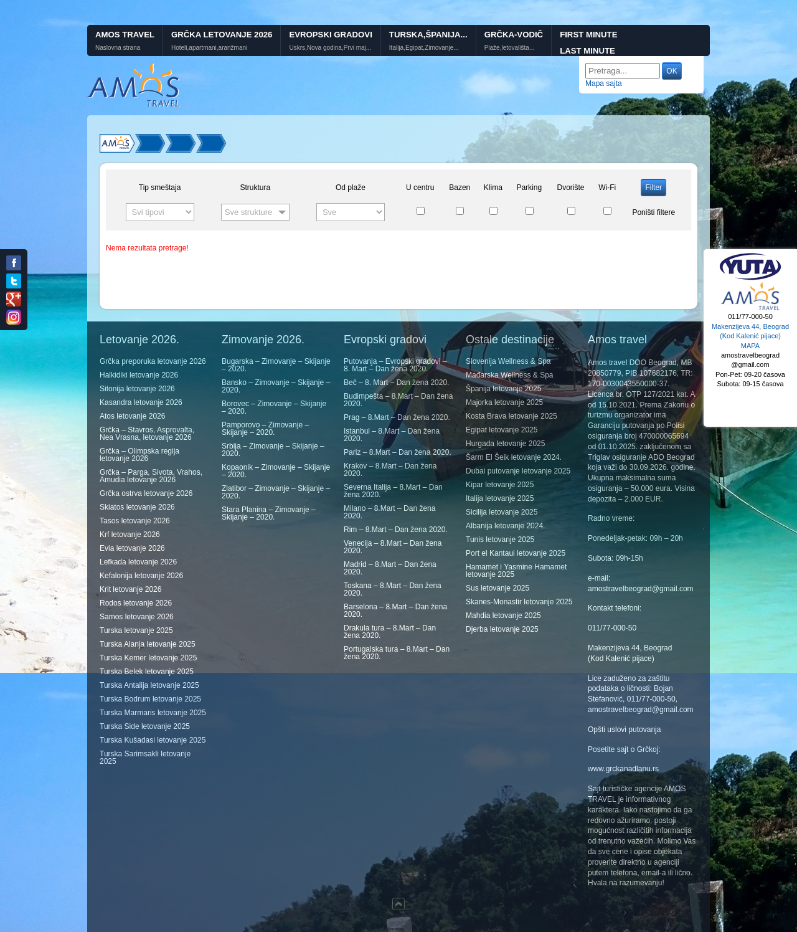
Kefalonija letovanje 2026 (141, 575)
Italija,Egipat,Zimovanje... (424, 48)
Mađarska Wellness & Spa (510, 375)
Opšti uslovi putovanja (624, 729)
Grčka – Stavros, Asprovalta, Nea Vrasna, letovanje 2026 (147, 434)
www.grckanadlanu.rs (623, 768)
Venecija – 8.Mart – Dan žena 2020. (392, 547)
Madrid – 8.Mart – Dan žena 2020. (390, 568)
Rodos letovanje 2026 (136, 603)
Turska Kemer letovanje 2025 (148, 658)
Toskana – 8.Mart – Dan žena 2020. (392, 589)
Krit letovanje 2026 (130, 589)
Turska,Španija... (428, 35)
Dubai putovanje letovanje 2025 (518, 471)
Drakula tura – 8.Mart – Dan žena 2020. (390, 632)
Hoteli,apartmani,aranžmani (209, 48)
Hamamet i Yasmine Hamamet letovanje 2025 (516, 571)
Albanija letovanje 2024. (505, 525)
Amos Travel (124, 35)
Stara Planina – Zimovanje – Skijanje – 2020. (269, 513)
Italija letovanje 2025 (500, 498)
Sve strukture (249, 212)
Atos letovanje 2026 (132, 416)
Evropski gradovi (330, 35)
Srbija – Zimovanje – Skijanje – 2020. (273, 450)
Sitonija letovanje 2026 (137, 388)
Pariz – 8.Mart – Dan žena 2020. (397, 452)
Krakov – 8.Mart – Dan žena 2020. (390, 470)
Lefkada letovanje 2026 (138, 562)
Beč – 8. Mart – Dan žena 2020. (396, 382)
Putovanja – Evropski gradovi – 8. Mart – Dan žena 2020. (395, 365)
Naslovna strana (117, 48)
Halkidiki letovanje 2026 (139, 375)
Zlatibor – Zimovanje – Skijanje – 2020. (276, 492)
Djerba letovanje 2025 (502, 629)
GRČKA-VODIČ (514, 35)
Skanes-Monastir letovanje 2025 (519, 601)
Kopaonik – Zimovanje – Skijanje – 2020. (276, 471)
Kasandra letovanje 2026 (141, 402)
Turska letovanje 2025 (136, 630)
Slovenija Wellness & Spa (508, 361)
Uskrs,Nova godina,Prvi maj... (330, 48)
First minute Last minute (588, 43)
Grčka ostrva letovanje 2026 (146, 493)
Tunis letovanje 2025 (500, 539)
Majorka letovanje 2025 (504, 402)
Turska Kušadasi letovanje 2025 (152, 740)
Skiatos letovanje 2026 (137, 507)
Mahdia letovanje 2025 (503, 615)
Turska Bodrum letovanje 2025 (150, 699)
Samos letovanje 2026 (137, 616)
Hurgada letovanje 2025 (505, 443)
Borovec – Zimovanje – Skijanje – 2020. (274, 407)
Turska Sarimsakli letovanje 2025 (145, 757)
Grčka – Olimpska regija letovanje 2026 (139, 455)
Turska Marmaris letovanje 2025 (153, 712)
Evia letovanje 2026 (132, 548)
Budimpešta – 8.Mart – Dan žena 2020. (398, 400)
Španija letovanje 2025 (503, 388)
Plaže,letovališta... (509, 48)
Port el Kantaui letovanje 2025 (515, 553)
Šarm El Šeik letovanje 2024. (514, 457)
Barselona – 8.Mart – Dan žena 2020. (395, 610)
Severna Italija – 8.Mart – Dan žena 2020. (393, 491)
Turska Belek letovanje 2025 (147, 671)
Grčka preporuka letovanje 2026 (153, 361)
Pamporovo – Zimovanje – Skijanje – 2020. (265, 429)
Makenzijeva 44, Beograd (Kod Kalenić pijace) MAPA (750, 336)
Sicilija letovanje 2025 (501, 512)
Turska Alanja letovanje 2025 (148, 644)
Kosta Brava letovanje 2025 (511, 416)
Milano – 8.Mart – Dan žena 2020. (389, 512)
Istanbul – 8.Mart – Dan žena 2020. (392, 435)
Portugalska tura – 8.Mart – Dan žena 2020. (397, 653)
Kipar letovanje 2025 (500, 484)
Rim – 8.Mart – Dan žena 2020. (396, 529)
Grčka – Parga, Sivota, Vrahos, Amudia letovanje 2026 (151, 476)
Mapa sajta (603, 83)
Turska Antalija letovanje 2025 (149, 685)
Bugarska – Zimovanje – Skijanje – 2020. (276, 365)
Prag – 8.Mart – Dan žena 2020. (397, 417)
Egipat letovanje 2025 (501, 430)
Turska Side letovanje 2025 (145, 726)
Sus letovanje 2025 (497, 588)
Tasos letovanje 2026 (135, 520)
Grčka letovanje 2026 (221, 35)
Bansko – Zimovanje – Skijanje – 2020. (276, 386)
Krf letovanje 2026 (130, 534)
